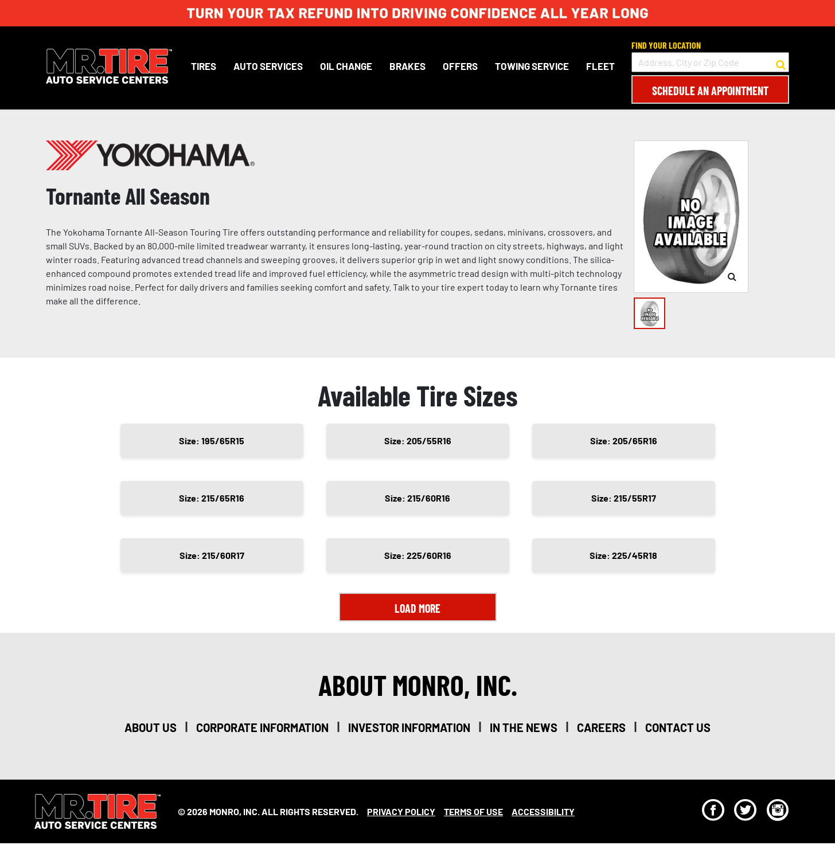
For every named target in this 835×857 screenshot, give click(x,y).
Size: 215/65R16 (211, 497)
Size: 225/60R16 (417, 555)
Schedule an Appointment (710, 90)
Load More (417, 608)
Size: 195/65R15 (211, 440)
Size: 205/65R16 (623, 440)
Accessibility (543, 811)
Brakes (407, 66)
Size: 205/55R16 (417, 440)
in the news (523, 727)
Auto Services (268, 66)
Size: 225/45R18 (623, 555)
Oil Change (346, 66)
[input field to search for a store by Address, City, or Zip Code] (710, 62)
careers (601, 727)
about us (150, 727)
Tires (203, 66)
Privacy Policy (401, 811)
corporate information (262, 727)
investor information (409, 727)
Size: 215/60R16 (417, 497)
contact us (678, 727)
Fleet (600, 66)
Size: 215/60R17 (212, 555)
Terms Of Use (473, 811)
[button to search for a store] (780, 62)
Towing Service (532, 66)
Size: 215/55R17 (623, 497)
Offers (460, 66)
